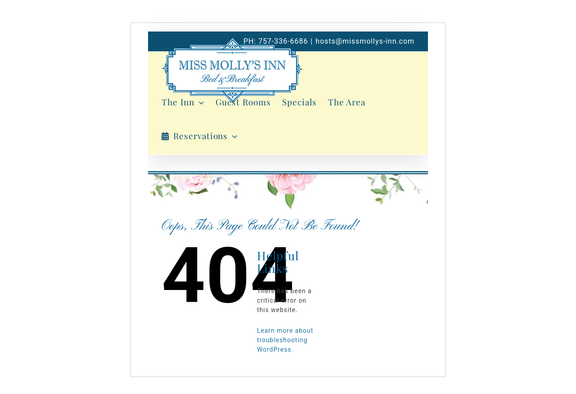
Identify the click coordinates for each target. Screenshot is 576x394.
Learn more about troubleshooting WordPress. (285, 340)
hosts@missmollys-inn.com (364, 41)
